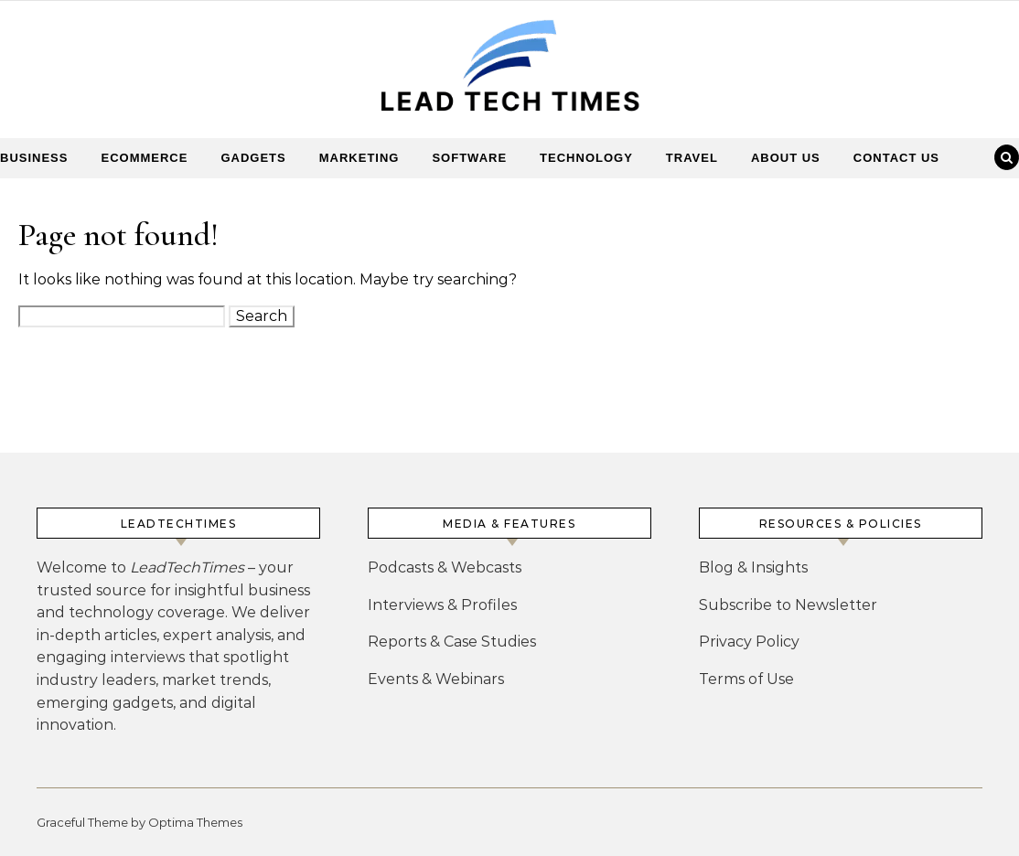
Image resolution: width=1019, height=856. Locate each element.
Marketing (359, 158)
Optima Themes (195, 822)
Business (34, 158)
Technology (586, 158)
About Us (786, 158)
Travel (692, 158)
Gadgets (252, 158)
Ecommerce (144, 158)
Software (469, 158)
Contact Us (896, 158)
